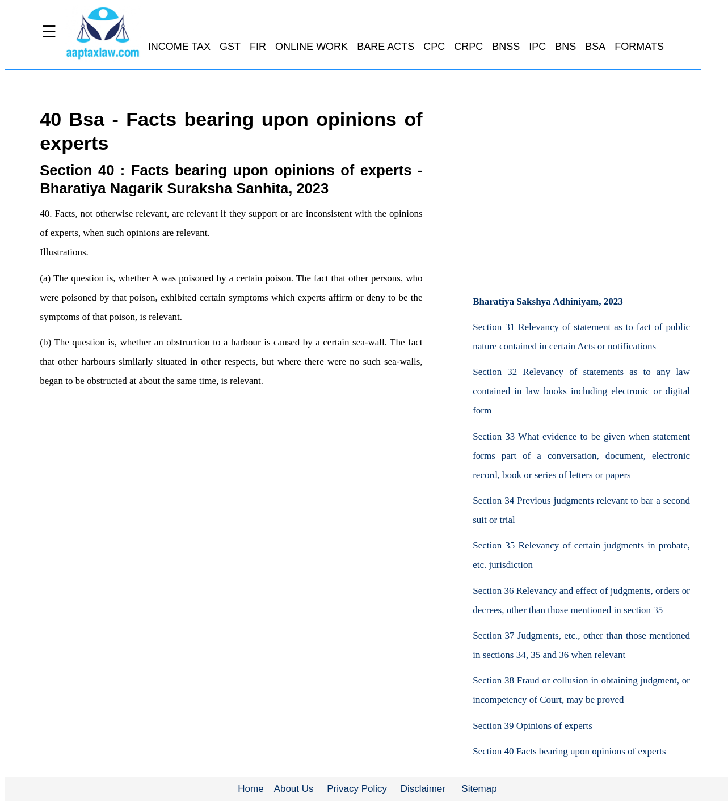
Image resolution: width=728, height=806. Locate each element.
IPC (537, 46)
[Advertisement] (581, 192)
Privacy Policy (357, 788)
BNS (565, 46)
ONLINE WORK (311, 46)
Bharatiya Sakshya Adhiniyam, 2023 (548, 301)
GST (230, 46)
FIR (258, 46)
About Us (294, 788)
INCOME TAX (179, 46)
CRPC (468, 46)
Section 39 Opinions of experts (532, 725)
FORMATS (639, 46)
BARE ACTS (385, 46)
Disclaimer (423, 788)
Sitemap (478, 788)
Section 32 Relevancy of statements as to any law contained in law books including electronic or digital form (581, 391)
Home (250, 788)
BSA (595, 46)
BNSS (506, 46)
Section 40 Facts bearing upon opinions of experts (569, 751)
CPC (434, 46)
